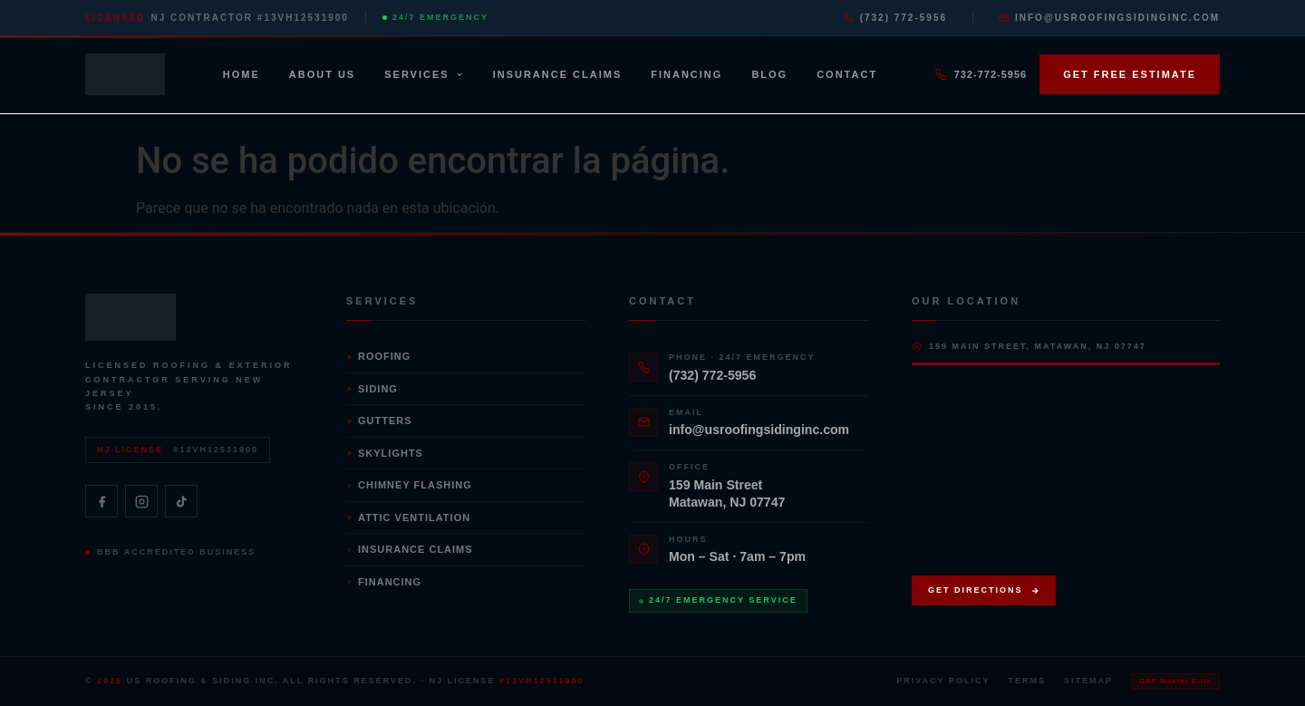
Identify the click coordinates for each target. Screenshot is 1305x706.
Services (423, 74)
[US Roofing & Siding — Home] (125, 74)
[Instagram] (141, 501)
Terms (1027, 680)
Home (241, 74)
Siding (372, 388)
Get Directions (983, 590)
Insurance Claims (558, 74)
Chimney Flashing (409, 484)
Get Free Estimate (1129, 74)
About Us (322, 74)
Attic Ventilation (408, 517)
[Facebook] (101, 501)
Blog (769, 74)
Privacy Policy (943, 680)
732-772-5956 (981, 75)
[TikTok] (181, 501)
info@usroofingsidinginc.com (1109, 18)
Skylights (384, 453)
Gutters (379, 420)
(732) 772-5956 (895, 18)
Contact (847, 74)
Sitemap (1088, 680)
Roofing (378, 356)
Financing (686, 74)
